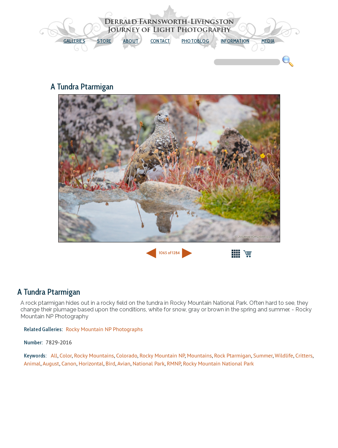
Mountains (199, 355)
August (51, 363)
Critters (304, 355)
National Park (149, 363)
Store (104, 41)
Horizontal (91, 363)
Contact (160, 41)
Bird (110, 363)
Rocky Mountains (94, 355)
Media (268, 41)
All (54, 355)
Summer (263, 355)
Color (66, 355)
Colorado (126, 355)
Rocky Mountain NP (161, 355)
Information (235, 41)
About (130, 41)
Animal (32, 363)
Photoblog (195, 41)
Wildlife (284, 355)
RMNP (174, 363)
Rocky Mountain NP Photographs (104, 329)
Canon (68, 363)
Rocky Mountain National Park (218, 363)
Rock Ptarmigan (232, 355)
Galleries (74, 41)
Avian (123, 363)
